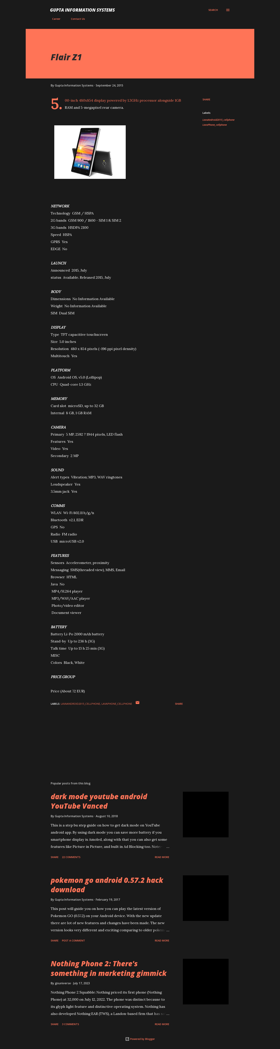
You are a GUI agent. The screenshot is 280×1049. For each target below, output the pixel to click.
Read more (162, 857)
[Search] (213, 10)
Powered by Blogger (140, 1039)
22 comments (71, 857)
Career (54, 19)
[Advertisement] (111, 737)
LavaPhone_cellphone (214, 124)
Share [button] (206, 99)
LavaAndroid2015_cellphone (218, 119)
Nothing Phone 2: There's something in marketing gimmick (109, 968)
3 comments (70, 1024)
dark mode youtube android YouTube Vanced (99, 801)
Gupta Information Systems (82, 10)
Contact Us (76, 19)
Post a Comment (73, 940)
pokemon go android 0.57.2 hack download (107, 884)
